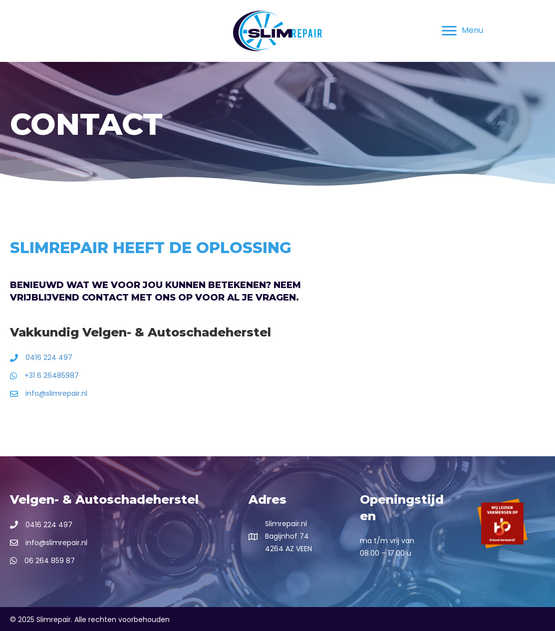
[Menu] (462, 30)
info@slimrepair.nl (56, 393)
